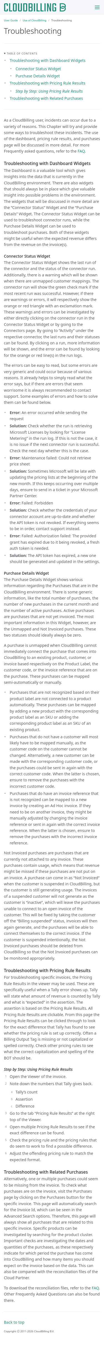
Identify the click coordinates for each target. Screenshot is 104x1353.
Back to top (14, 1322)
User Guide (11, 20)
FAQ (81, 151)
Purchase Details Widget (38, 75)
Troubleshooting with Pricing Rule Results (47, 83)
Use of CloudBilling (34, 20)
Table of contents (22, 53)
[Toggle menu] (97, 7)
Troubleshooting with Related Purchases (46, 98)
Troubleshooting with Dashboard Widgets (47, 60)
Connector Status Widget (38, 68)
